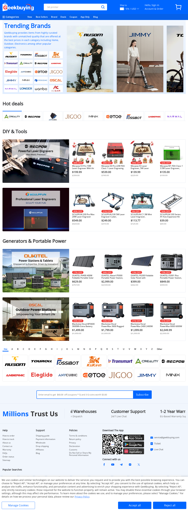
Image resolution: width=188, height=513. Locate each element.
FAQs (4, 453)
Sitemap (6, 460)
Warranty (6, 450)
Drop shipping (42, 446)
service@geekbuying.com (164, 437)
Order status (8, 457)
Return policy (75, 439)
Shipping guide (42, 436)
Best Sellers (42, 16)
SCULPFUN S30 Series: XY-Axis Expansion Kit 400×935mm (170, 215)
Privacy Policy (82, 496)
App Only (85, 16)
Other (159, 349)
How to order (8, 436)
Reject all (169, 505)
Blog (95, 16)
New (29, 16)
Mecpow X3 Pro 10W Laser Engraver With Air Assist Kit (83, 167)
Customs (73, 450)
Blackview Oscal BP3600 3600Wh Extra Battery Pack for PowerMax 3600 (83, 325)
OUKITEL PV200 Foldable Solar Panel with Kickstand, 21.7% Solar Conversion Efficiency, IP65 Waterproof (142, 276)
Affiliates (40, 450)
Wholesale (40, 443)
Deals (63, 16)
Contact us (7, 446)
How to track (8, 439)
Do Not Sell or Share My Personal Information (80, 454)
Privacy (72, 443)
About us (6, 443)
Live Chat (156, 449)
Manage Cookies (18, 505)
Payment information (45, 439)
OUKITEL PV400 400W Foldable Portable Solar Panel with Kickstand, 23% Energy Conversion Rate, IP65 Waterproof (83, 276)
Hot (5, 349)
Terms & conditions (78, 436)
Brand (54, 16)
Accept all (135, 505)
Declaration (74, 446)
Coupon (73, 16)
